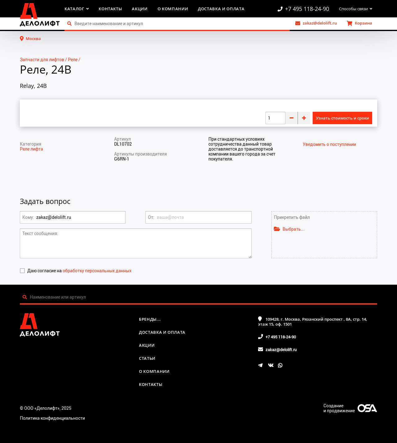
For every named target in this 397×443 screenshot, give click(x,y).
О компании (173, 8)
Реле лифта (31, 149)
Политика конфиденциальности (52, 418)
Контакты (110, 8)
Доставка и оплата (221, 8)
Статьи (147, 358)
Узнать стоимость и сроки (342, 118)
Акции (139, 8)
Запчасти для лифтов (42, 59)
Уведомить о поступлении (329, 144)
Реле (73, 59)
